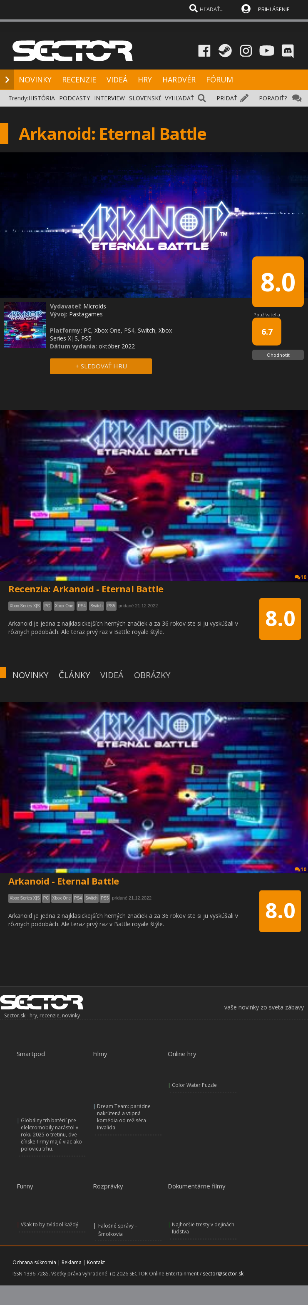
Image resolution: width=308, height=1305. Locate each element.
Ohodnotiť (278, 355)
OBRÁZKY (152, 675)
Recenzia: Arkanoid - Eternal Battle (86, 588)
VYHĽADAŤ (179, 98)
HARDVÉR (179, 80)
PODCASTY (74, 98)
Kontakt (96, 1262)
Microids (94, 306)
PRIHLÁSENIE (274, 9)
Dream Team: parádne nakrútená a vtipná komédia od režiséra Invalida (124, 1117)
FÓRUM (219, 80)
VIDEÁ (117, 80)
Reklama (72, 1262)
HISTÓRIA (41, 98)
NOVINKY (35, 80)
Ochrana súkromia (34, 1262)
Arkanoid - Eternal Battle (63, 881)
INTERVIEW (109, 98)
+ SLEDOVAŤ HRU (101, 366)
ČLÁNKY (74, 675)
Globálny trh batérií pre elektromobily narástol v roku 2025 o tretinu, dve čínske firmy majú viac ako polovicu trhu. (51, 1134)
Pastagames (86, 314)
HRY (145, 80)
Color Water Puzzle (194, 1085)
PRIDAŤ (226, 98)
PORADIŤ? (273, 98)
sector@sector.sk (223, 1273)
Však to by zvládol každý (49, 1224)
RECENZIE (79, 80)
